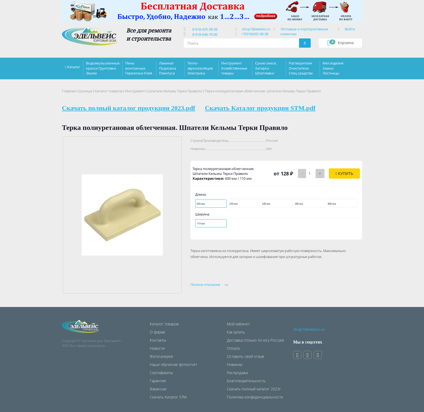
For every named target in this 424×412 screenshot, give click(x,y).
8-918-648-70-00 (204, 34)
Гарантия (158, 380)
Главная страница (77, 91)
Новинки (234, 364)
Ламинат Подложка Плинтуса (167, 68)
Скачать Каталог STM (168, 397)
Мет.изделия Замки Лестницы (333, 68)
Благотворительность (246, 380)
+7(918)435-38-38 (254, 33)
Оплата (233, 348)
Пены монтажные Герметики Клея (138, 68)
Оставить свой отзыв (245, 356)
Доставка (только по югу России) (255, 340)
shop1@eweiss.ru (256, 29)
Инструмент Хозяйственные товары (234, 68)
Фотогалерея (161, 356)
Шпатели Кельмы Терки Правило (175, 91)
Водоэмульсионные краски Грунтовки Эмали (103, 68)
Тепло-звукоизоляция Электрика (200, 68)
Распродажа (237, 372)
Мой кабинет (238, 323)
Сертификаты (161, 372)
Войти (350, 29)
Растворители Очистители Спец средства (301, 68)
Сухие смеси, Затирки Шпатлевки (266, 68)
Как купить (236, 332)
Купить (344, 173)
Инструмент (135, 91)
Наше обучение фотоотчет (173, 364)
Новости (157, 348)
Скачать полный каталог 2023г (254, 388)
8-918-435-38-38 (204, 29)
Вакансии (158, 388)
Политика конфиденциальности (255, 397)
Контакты (158, 340)
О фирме (157, 332)
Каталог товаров (108, 91)
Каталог (73, 66)
